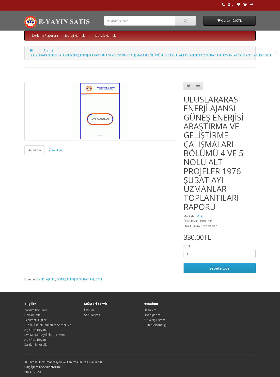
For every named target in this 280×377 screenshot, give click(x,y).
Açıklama (34, 150)
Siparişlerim (152, 315)
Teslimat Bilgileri (35, 320)
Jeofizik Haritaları (107, 36)
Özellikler (55, 150)
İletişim (89, 310)
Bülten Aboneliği (155, 325)
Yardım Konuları (35, 310)
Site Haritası (92, 315)
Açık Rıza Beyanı (35, 340)
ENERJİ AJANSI (46, 279)
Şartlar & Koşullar (36, 345)
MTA (200, 216)
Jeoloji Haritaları (76, 36)
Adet (187, 246)
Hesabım (150, 310)
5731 (98, 279)
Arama (48, 50)
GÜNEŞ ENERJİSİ (67, 279)
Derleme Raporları (45, 36)
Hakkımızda (32, 315)
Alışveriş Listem (154, 320)
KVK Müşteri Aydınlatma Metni (44, 335)
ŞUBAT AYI (86, 279)
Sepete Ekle (219, 268)
